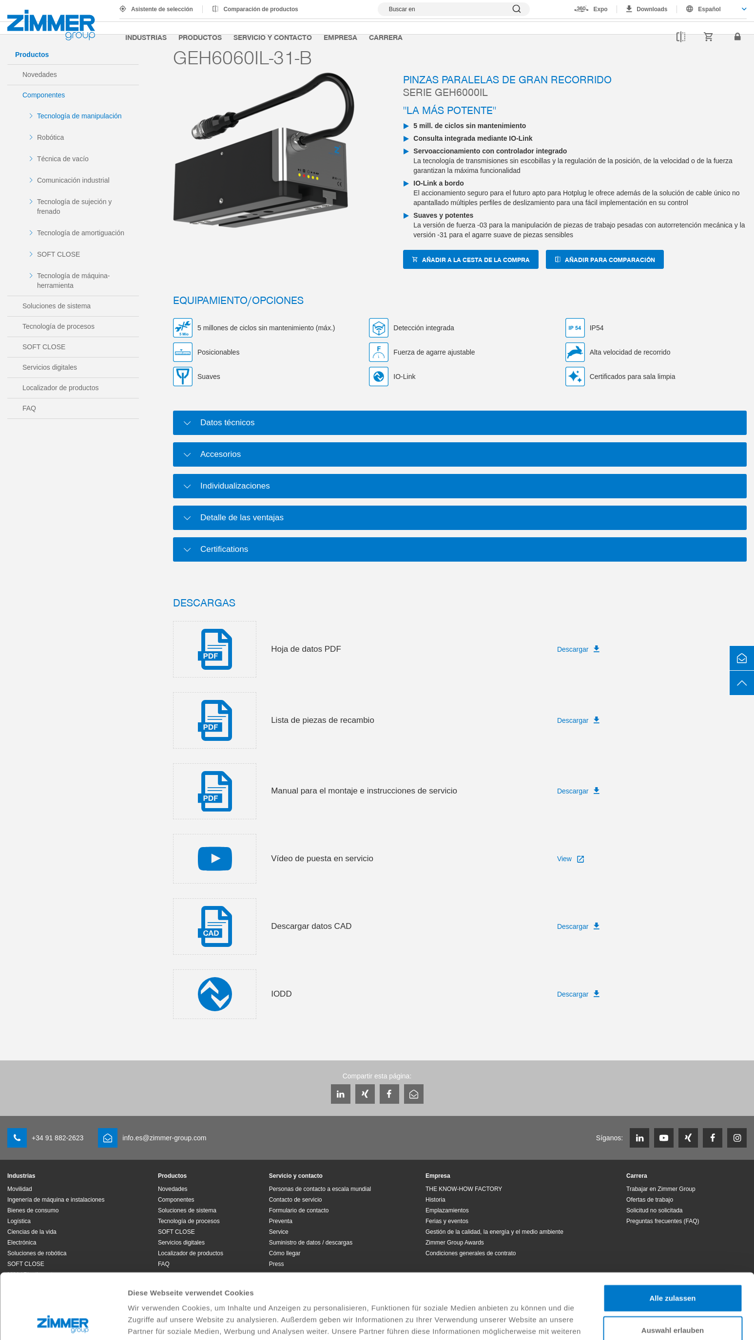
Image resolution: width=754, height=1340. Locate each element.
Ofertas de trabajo (649, 1199)
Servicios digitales (49, 367)
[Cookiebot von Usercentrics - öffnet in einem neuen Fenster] (63, 1321)
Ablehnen (672, 1296)
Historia (435, 1199)
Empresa (340, 37)
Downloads (652, 9)
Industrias (146, 37)
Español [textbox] (709, 9)
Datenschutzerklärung (169, 1289)
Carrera (386, 37)
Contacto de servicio (295, 1199)
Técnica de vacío (63, 159)
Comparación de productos (261, 9)
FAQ (29, 408)
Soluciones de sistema (56, 306)
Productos (200, 37)
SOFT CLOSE (58, 254)
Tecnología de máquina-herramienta (73, 280)
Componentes (43, 95)
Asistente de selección (162, 9)
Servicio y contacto (272, 37)
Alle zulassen (672, 1232)
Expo (601, 9)
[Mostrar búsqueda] (454, 9)
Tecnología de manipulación (79, 116)
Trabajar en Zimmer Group (661, 1189)
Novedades (39, 74)
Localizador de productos (60, 388)
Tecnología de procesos (58, 326)
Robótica (50, 137)
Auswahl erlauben (672, 1265)
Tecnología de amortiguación (80, 233)
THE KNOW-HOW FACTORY (463, 1189)
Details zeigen (518, 1321)
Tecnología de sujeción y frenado (74, 206)
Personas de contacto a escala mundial (320, 1189)
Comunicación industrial (73, 180)
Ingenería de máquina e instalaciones (55, 1199)
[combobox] (712, 9)
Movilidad (19, 1189)
